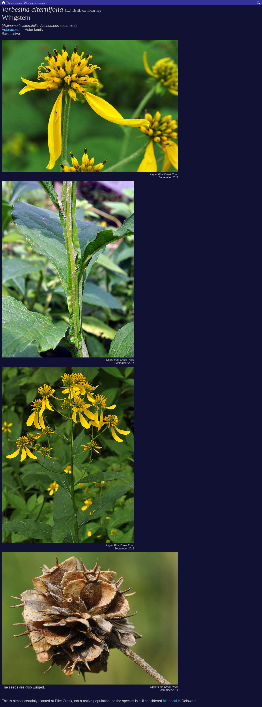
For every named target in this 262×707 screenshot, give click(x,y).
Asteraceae (11, 30)
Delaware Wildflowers (23, 2)
